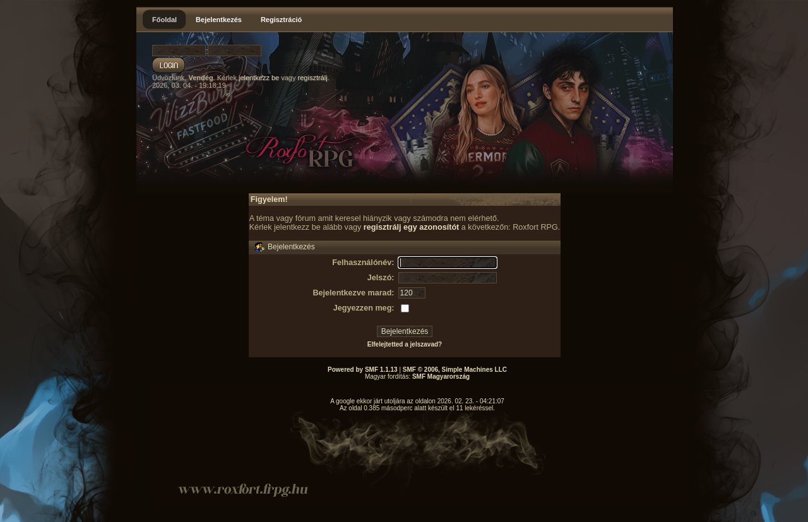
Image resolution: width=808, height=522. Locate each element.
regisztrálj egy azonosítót (412, 227)
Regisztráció (281, 19)
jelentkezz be (259, 77)
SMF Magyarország (441, 376)
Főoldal (164, 19)
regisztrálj (313, 77)
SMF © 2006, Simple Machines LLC (455, 369)
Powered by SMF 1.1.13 (363, 369)
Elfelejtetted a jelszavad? (404, 344)
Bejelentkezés (219, 19)
